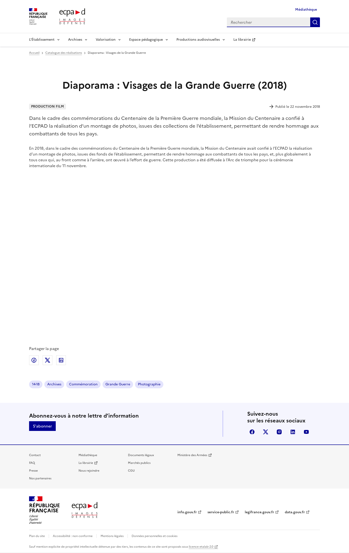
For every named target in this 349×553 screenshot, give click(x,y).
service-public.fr (220, 512)
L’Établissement (42, 39)
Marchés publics (139, 463)
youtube (306, 432)
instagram (279, 432)
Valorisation (106, 39)
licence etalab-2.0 (201, 547)
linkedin (293, 432)
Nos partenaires (40, 478)
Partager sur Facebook (34, 360)
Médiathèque (306, 9)
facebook (252, 432)
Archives (75, 39)
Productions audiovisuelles (198, 39)
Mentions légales (112, 536)
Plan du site (37, 536)
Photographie (149, 384)
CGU (131, 470)
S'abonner (42, 426)
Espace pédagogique (146, 39)
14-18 (36, 384)
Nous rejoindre (89, 470)
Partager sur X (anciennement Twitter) (47, 360)
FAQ (32, 463)
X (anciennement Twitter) (265, 432)
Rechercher (315, 22)
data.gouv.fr (295, 512)
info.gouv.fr (187, 512)
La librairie (242, 39)
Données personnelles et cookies (154, 536)
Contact (35, 455)
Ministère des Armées (192, 455)
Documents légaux (141, 455)
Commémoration (83, 384)
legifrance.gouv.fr (259, 512)
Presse (33, 470)
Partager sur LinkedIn (61, 360)
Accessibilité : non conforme (73, 536)
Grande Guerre (117, 384)
